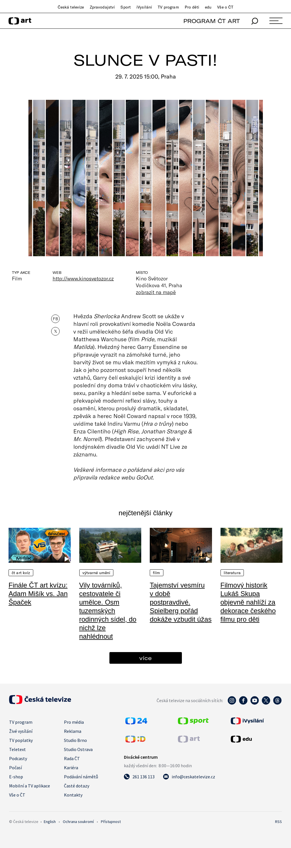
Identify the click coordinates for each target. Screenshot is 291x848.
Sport (125, 7)
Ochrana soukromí (78, 821)
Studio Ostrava (78, 749)
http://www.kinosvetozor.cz (83, 278)
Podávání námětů (81, 776)
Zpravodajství (102, 7)
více (145, 657)
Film (156, 572)
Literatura (232, 572)
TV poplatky (21, 740)
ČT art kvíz (21, 572)
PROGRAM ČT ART (211, 20)
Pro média (74, 722)
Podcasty (18, 758)
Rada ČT (72, 758)
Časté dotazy (76, 786)
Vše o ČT (225, 7)
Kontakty (73, 795)
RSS (278, 821)
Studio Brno (75, 740)
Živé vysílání (20, 731)
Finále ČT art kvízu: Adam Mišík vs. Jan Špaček (38, 593)
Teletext (17, 749)
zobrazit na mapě (156, 292)
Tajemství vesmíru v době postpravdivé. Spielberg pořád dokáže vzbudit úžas (180, 602)
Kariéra (71, 767)
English (50, 821)
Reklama (72, 731)
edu (208, 7)
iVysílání (144, 7)
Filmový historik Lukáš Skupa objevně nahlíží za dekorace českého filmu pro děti (248, 602)
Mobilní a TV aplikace (29, 786)
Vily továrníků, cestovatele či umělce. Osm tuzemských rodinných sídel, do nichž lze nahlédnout (107, 610)
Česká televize (71, 7)
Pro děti (192, 7)
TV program (168, 7)
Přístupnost (111, 821)
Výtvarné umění (96, 572)
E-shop (16, 776)
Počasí (15, 767)
